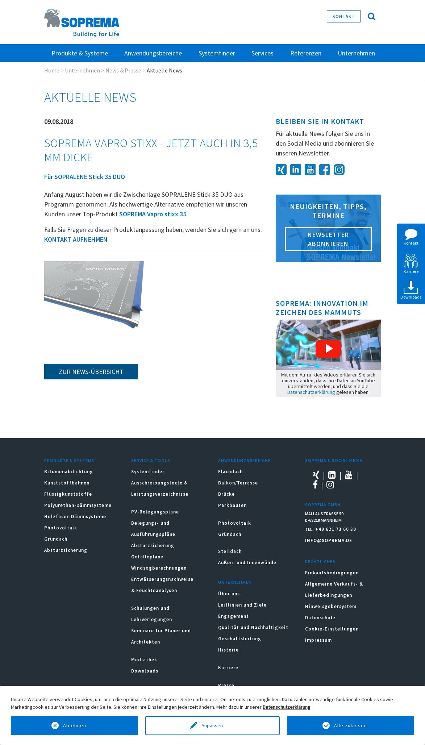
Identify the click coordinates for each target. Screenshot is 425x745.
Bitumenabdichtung (68, 472)
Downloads (144, 671)
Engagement (233, 616)
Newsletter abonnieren (328, 239)
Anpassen (212, 725)
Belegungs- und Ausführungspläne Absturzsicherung (153, 534)
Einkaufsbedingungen (332, 573)
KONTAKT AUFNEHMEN (76, 239)
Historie (228, 650)
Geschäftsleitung (239, 639)
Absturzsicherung (65, 550)
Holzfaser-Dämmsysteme (75, 516)
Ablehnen (74, 725)
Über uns (229, 594)
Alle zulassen (350, 725)
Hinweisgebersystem (331, 606)
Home (51, 70)
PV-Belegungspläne (155, 512)
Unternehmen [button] (356, 53)
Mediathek (144, 660)
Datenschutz (320, 618)
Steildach (230, 551)
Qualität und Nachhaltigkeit (253, 627)
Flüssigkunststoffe (68, 494)
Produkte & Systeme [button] (79, 53)
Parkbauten (232, 505)
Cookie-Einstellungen (332, 629)
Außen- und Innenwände (247, 562)
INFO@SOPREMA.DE (328, 540)
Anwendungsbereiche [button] (153, 53)
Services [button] (262, 53)
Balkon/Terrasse (238, 483)
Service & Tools (150, 460)
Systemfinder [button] (217, 53)
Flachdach (230, 472)
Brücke (226, 494)
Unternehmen (82, 70)
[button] (328, 349)
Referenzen (305, 53)
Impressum (318, 640)
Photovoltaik (60, 528)
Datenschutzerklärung (311, 392)
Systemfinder (147, 472)
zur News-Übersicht (91, 371)
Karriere (228, 668)
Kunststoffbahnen (66, 483)
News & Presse (123, 70)
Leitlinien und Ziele (242, 605)
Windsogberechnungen (159, 568)
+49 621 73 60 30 (335, 529)
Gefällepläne (147, 557)
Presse (226, 685)
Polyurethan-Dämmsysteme (78, 505)
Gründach (55, 539)
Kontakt (344, 16)
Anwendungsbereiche (244, 460)
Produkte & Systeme (69, 460)
